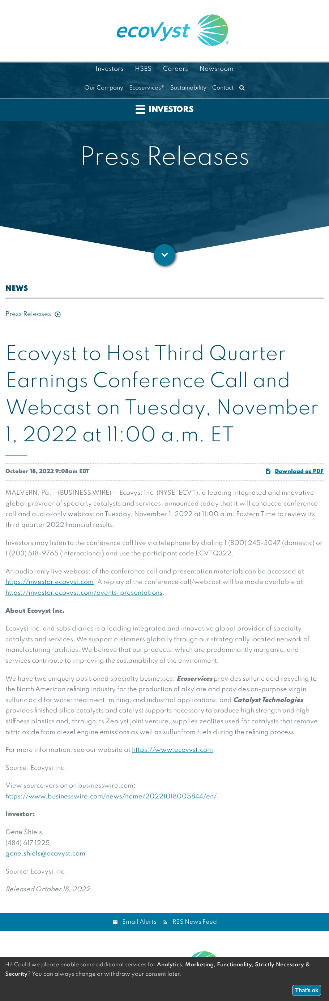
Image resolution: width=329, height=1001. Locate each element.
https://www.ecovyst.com (172, 750)
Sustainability (188, 88)
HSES (143, 69)
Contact (223, 88)
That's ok (307, 990)
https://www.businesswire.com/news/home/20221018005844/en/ (111, 796)
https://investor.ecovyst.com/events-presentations (83, 593)
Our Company (103, 88)
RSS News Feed (194, 922)
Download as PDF (294, 471)
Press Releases (28, 314)
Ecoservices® (146, 88)
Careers (175, 69)
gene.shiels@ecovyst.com (45, 853)
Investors (109, 69)
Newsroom (217, 69)
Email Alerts (139, 922)
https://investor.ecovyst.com (49, 582)
